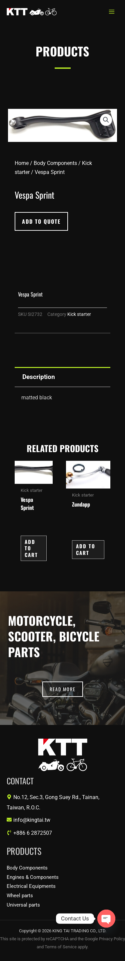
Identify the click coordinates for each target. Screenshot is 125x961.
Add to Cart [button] (31, 548)
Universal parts (23, 905)
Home (22, 163)
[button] (106, 120)
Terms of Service (61, 946)
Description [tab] (38, 377)
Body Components (55, 163)
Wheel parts (20, 896)
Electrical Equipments (31, 886)
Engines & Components (33, 877)
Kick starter (79, 314)
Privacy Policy (112, 938)
